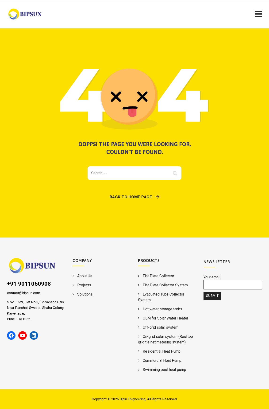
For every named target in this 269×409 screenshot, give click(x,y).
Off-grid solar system (160, 327)
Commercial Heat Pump (162, 360)
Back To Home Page (131, 197)
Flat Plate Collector (158, 276)
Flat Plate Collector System (165, 285)
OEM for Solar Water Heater (165, 318)
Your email (233, 282)
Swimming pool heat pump (164, 369)
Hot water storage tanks (162, 309)
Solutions (85, 294)
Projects (84, 285)
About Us (84, 276)
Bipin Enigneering (133, 399)
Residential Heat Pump (162, 351)
